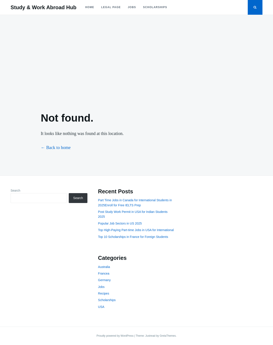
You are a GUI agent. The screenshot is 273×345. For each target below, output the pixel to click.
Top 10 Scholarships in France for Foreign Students (133, 237)
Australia (104, 267)
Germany (104, 280)
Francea (103, 273)
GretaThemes (168, 335)
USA (101, 307)
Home (89, 7)
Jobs (132, 7)
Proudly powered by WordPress (115, 335)
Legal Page (111, 7)
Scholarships (155, 7)
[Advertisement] (136, 59)
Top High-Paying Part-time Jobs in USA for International (136, 230)
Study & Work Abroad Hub (43, 7)
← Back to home (56, 147)
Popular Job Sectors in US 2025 (120, 223)
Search (15, 190)
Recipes (103, 293)
